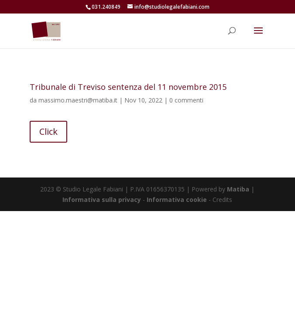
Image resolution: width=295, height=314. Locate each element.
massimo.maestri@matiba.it (77, 100)
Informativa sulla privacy (101, 199)
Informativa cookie (178, 199)
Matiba (238, 189)
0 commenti (186, 100)
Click (48, 131)
